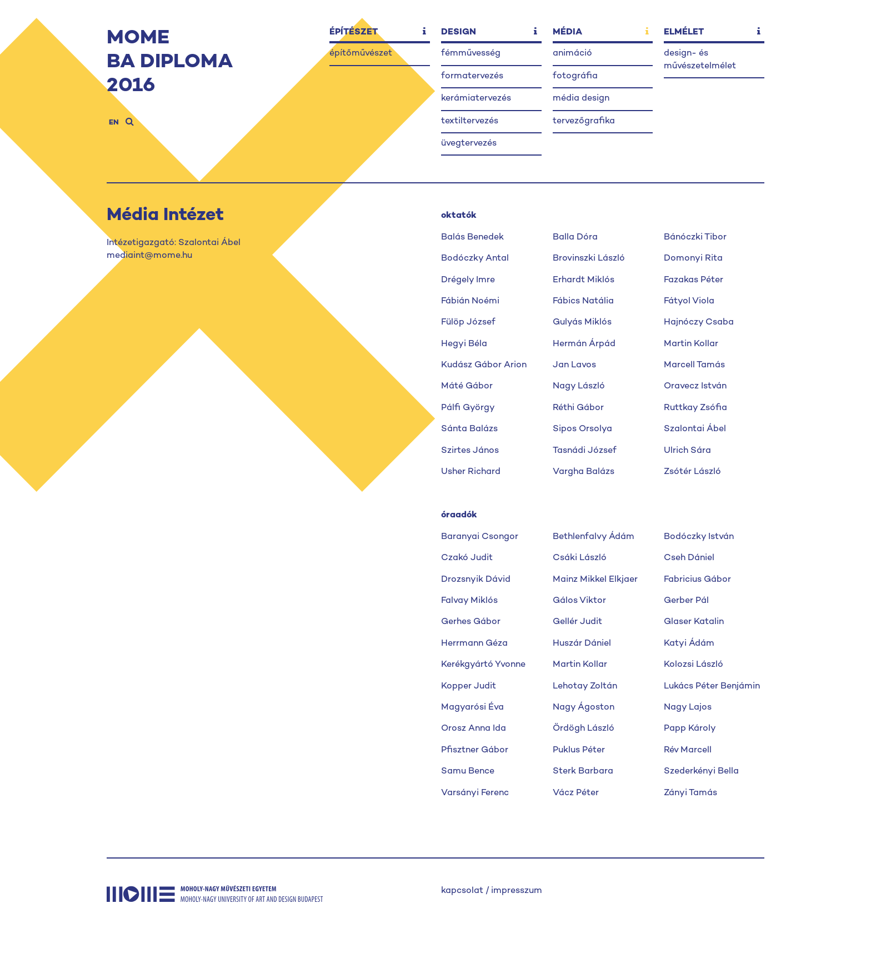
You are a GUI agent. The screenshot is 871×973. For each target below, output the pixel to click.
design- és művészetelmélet (700, 59)
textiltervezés (469, 121)
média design (581, 98)
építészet (353, 32)
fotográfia (575, 76)
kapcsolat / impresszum (491, 891)
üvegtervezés (469, 143)
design (458, 32)
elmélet (684, 32)
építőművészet (360, 53)
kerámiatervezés (476, 98)
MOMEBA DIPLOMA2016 (170, 62)
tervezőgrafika (584, 121)
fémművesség (470, 53)
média (567, 32)
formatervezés (472, 76)
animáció (572, 53)
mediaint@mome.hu (149, 256)
